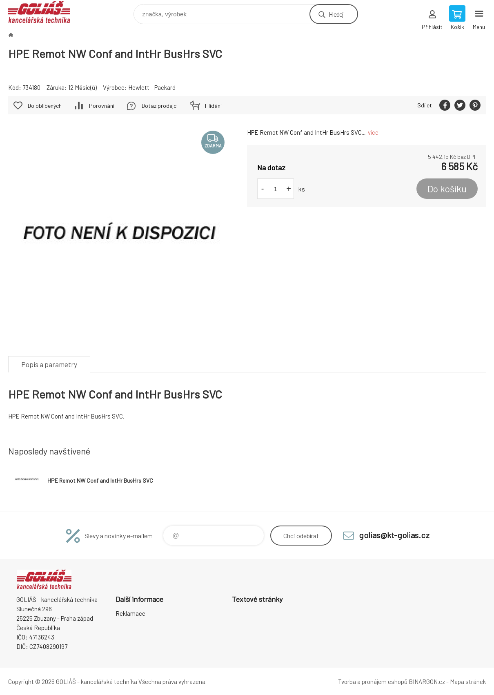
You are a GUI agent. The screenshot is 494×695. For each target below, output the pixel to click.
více (373, 132)
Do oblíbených (45, 105)
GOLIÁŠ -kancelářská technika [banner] (44, 12)
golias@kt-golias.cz (394, 535)
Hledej (336, 14)
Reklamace (130, 613)
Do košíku (447, 188)
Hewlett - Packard (152, 87)
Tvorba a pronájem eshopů (372, 681)
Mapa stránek (468, 681)
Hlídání (213, 105)
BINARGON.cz (427, 681)
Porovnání (101, 105)
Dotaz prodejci (160, 105)
